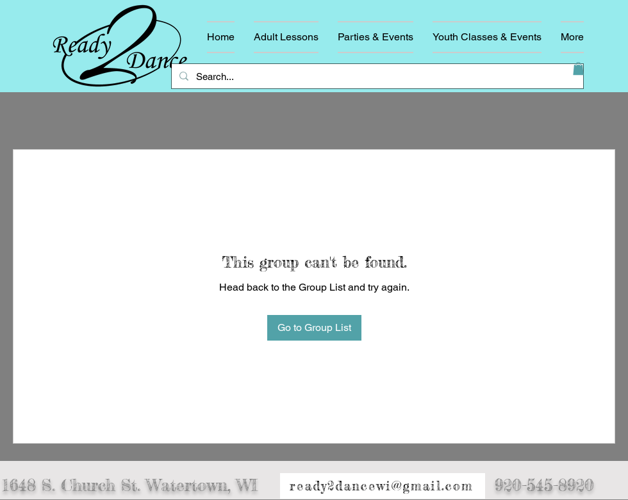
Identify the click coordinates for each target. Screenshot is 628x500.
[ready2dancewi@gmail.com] (382, 486)
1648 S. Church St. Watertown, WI (130, 486)
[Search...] (376, 76)
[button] (578, 68)
